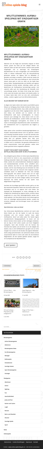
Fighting (7, 389)
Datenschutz (7, 442)
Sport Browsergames (10, 370)
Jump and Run (9, 400)
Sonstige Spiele (9, 421)
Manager (7, 355)
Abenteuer (8, 382)
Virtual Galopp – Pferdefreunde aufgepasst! (9, 311)
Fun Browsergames (10, 352)
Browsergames (8, 337)
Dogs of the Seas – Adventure (28, 311)
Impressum (29, 442)
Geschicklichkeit (9, 396)
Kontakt (35, 442)
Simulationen (8, 363)
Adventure (8, 345)
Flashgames (7, 378)
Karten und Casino (10, 403)
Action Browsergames (11, 341)
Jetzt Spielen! (10, 245)
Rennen (7, 410)
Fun (6, 393)
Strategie (7, 373)
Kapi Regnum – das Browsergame (28, 291)
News (5, 429)
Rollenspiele (8, 359)
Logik (6, 407)
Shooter (7, 418)
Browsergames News (10, 348)
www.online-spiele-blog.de (15, 447)
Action (6, 385)
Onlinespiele (7, 434)
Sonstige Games (9, 366)
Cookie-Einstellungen (19, 442)
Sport (6, 425)
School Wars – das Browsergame (10, 291)
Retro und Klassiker (10, 414)
